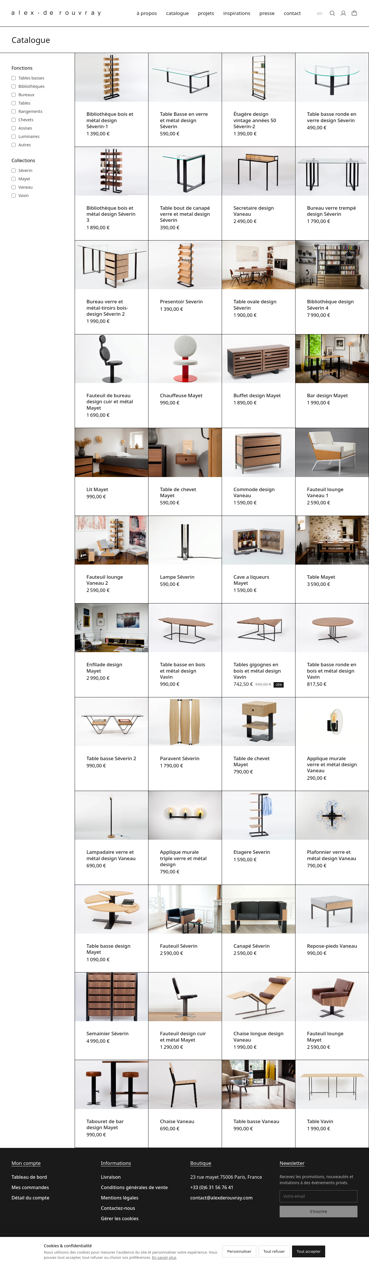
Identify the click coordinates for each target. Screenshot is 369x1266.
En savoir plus (164, 1257)
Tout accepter (309, 1251)
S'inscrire (318, 1211)
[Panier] (354, 13)
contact (292, 13)
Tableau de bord (29, 1177)
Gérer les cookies (119, 1218)
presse (267, 13)
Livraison (111, 1177)
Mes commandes (30, 1187)
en (319, 13)
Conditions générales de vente (134, 1187)
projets (206, 13)
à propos (147, 13)
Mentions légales (119, 1198)
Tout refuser (274, 1251)
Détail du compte (30, 1198)
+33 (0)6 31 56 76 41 (212, 1187)
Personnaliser (239, 1251)
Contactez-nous (118, 1208)
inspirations (237, 13)
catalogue (177, 13)
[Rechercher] (332, 13)
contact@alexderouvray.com (221, 1198)
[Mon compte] (343, 13)
